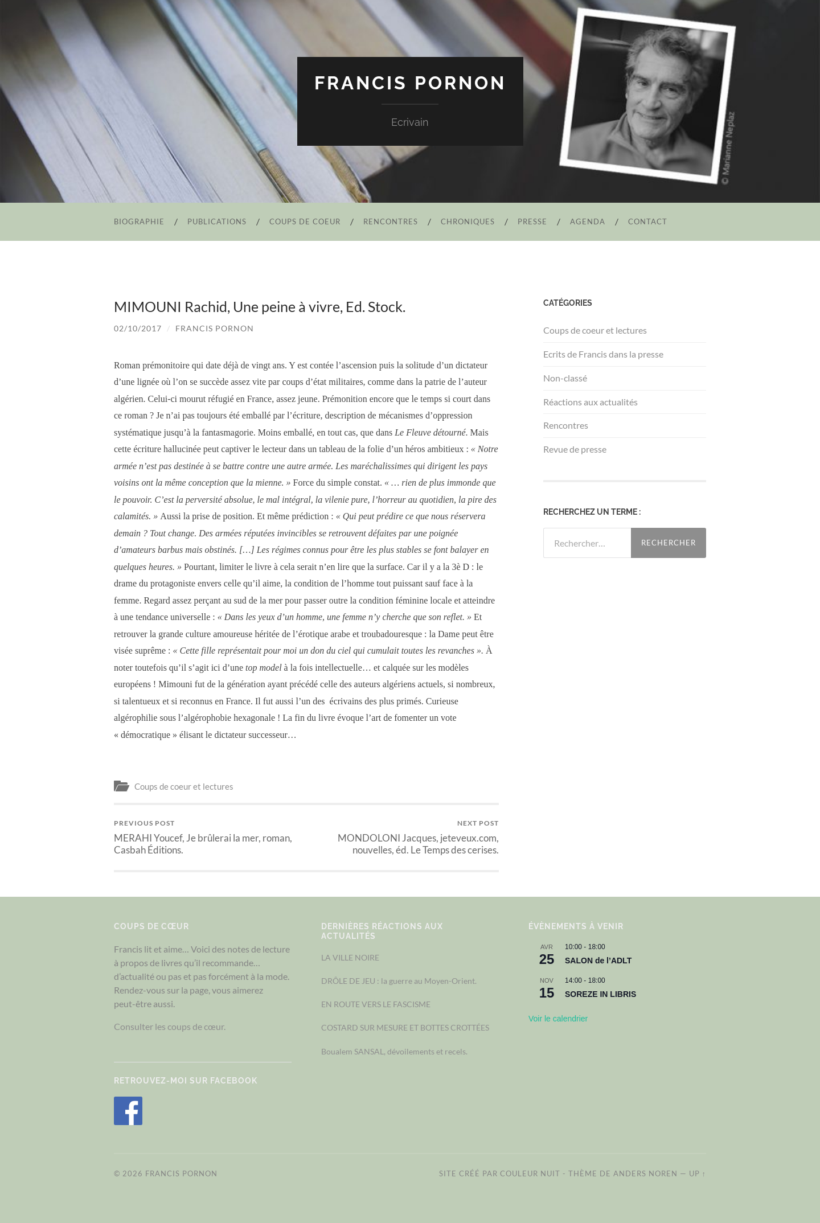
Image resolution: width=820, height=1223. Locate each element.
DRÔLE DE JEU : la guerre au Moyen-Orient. (399, 981)
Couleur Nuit (530, 1173)
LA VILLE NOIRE (350, 957)
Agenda (587, 221)
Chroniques (468, 221)
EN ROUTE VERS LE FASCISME (375, 1004)
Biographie (139, 221)
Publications (217, 221)
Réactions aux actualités (590, 401)
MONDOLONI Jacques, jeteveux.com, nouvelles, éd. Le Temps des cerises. (404, 837)
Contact (647, 221)
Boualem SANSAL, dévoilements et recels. (394, 1051)
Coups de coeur (305, 221)
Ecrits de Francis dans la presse (603, 353)
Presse (532, 221)
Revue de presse (574, 449)
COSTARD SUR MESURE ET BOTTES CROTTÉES (405, 1027)
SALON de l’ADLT (598, 960)
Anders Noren (645, 1173)
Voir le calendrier (558, 1018)
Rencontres (390, 221)
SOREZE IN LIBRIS (600, 994)
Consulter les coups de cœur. (170, 1026)
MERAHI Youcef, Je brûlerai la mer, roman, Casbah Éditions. (208, 837)
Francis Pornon (410, 82)
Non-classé (565, 377)
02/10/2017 (138, 328)
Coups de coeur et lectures (183, 786)
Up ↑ (697, 1173)
